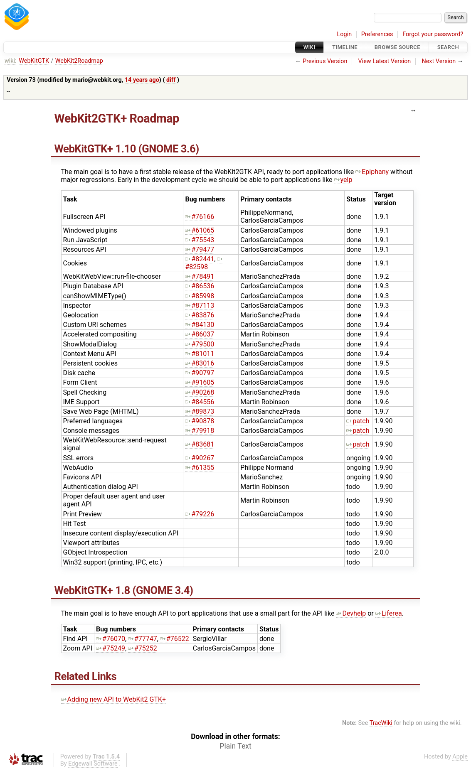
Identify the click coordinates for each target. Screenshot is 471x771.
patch (357, 421)
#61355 (199, 467)
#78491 (199, 276)
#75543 (199, 240)
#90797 (199, 373)
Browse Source (397, 47)
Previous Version (325, 61)
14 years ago (142, 79)
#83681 (199, 444)
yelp (343, 180)
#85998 (199, 296)
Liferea (388, 613)
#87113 (199, 305)
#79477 (199, 249)
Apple (460, 756)
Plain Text (235, 746)
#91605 (199, 382)
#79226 (199, 514)
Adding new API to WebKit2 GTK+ (113, 699)
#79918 (199, 431)
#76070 (110, 639)
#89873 (199, 411)
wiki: (11, 60)
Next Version (439, 61)
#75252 (142, 648)
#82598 (204, 263)
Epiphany (372, 172)
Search (448, 47)
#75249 (110, 648)
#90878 (199, 421)
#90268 (199, 392)
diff (170, 79)
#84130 (199, 325)
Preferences (377, 34)
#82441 (199, 259)
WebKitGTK (34, 60)
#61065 (199, 230)
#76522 (174, 639)
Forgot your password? (432, 34)
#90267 (199, 458)
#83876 (199, 315)
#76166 (199, 217)
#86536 (199, 286)
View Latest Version (384, 61)
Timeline (345, 47)
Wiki (309, 47)
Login (344, 34)
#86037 (199, 334)
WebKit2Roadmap (79, 60)
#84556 (199, 402)
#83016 (199, 363)
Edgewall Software (93, 763)
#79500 (199, 344)
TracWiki (381, 723)
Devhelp (351, 613)
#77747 (142, 639)
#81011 (199, 354)
